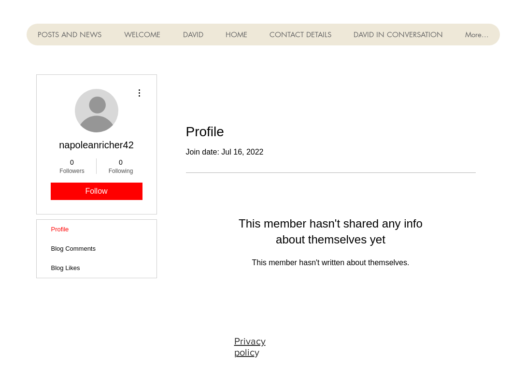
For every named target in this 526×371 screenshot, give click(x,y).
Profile (60, 229)
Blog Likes (65, 267)
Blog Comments (73, 248)
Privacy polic (250, 346)
